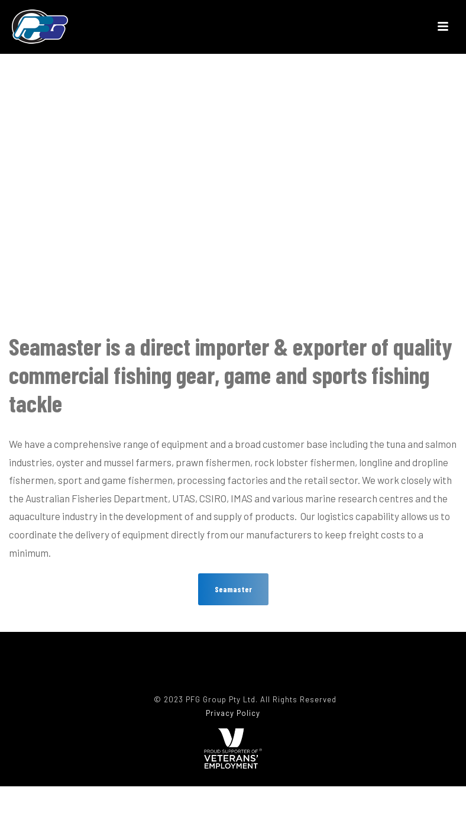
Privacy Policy (233, 713)
